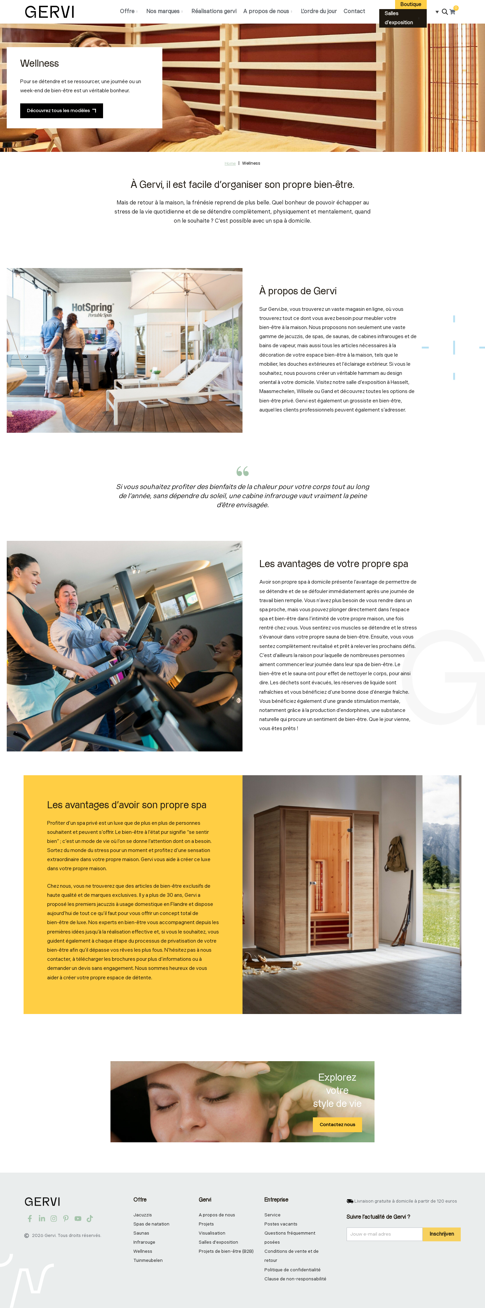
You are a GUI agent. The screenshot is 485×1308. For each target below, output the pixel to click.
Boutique (410, 4)
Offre (128, 11)
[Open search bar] (445, 12)
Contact (354, 11)
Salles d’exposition (402, 18)
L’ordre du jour (319, 11)
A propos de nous (267, 11)
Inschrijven (441, 1234)
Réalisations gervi (213, 11)
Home (230, 163)
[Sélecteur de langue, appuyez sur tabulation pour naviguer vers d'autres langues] (435, 12)
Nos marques (164, 11)
